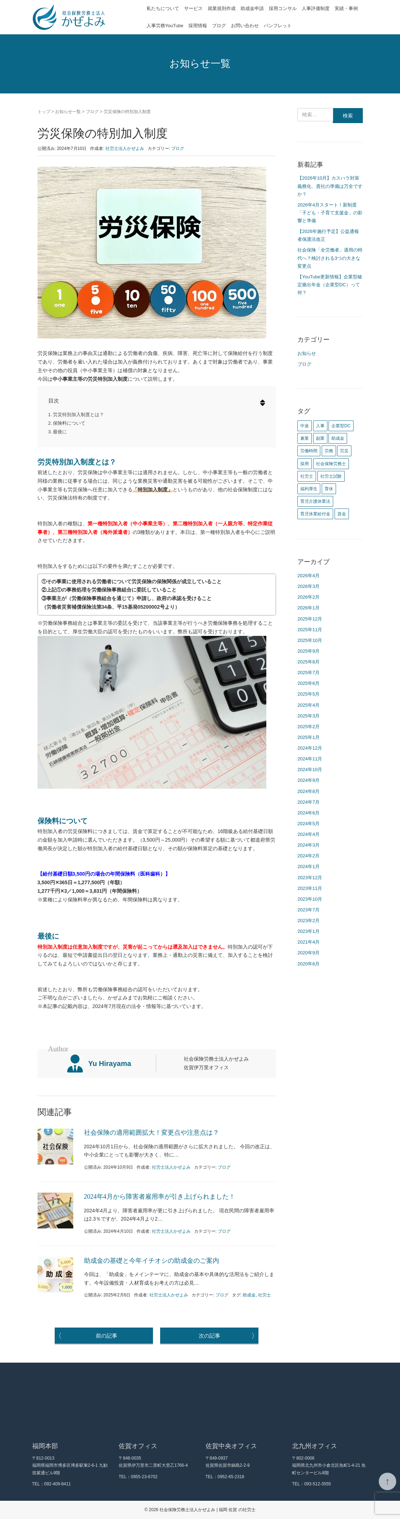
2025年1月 (308, 737)
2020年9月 (308, 952)
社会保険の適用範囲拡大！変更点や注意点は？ (151, 1132)
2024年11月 (309, 758)
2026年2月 (308, 597)
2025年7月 (308, 672)
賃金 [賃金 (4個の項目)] (341, 513)
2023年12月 (309, 877)
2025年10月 (309, 640)
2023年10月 (309, 899)
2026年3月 (308, 586)
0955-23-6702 (144, 1476)
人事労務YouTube (165, 25)
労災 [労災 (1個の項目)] (344, 450)
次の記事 (229, 1336)
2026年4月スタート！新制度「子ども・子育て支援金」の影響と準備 (329, 212)
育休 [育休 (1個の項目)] (329, 488)
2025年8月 (308, 661)
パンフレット (278, 25)
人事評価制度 (316, 8)
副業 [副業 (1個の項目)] (320, 438)
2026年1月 (308, 607)
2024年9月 (308, 780)
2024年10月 (309, 769)
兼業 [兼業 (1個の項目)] (304, 438)
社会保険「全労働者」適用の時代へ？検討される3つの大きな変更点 (329, 257)
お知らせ (306, 353)
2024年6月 (308, 813)
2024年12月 (309, 748)
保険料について (69, 423)
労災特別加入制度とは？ (78, 414)
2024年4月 (308, 834)
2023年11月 (309, 888)
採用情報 (197, 25)
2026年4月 (308, 575)
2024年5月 (308, 823)
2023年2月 (308, 920)
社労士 (264, 1295)
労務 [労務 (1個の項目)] (329, 450)
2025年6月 (308, 683)
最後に (60, 431)
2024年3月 (308, 845)
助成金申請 (252, 8)
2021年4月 (308, 942)
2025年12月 (309, 619)
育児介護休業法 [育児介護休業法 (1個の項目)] (315, 501)
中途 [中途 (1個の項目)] (304, 425)
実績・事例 (346, 8)
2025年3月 (308, 716)
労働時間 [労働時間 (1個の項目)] (308, 450)
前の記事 (86, 1336)
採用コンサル (283, 8)
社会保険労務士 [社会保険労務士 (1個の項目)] (331, 463)
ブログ (219, 25)
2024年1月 (308, 866)
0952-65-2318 (231, 1476)
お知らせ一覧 (68, 111)
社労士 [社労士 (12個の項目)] (306, 476)
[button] (259, 403)
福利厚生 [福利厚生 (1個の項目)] (308, 488)
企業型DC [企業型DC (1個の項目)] (340, 425)
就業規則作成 (222, 8)
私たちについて (163, 8)
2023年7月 (308, 909)
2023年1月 (308, 931)
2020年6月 (308, 964)
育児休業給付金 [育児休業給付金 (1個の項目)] (315, 513)
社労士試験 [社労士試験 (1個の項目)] (331, 476)
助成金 (249, 1295)
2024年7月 (308, 802)
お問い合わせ (245, 25)
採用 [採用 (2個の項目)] (304, 463)
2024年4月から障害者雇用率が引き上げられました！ (159, 1196)
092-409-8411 (57, 1483)
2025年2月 (308, 726)
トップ (44, 111)
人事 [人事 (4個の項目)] (320, 425)
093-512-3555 (317, 1483)
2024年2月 (308, 855)
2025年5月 (308, 694)
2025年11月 (309, 629)
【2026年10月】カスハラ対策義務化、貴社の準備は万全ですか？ (329, 185)
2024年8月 (308, 791)
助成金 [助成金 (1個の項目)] (337, 438)
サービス (193, 8)
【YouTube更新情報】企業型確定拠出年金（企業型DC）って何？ (329, 284)
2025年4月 (308, 705)
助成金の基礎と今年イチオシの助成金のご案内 (151, 1260)
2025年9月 (308, 651)
